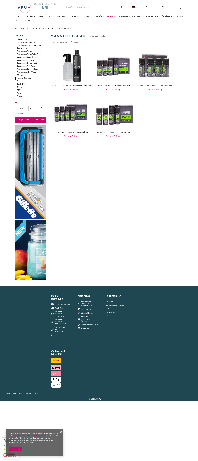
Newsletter (86, 328)
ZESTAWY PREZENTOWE (80, 16)
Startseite (28, 29)
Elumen (20, 96)
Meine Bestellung (57, 297)
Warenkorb (86, 309)
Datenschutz (111, 312)
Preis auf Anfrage (71, 90)
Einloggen (147, 9)
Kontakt (58, 336)
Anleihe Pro (22, 40)
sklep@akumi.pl (96, 399)
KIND (49, 16)
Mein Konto (84, 296)
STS (18, 90)
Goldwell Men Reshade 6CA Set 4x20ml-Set (155, 86)
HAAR (17, 21)
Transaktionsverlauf (87, 325)
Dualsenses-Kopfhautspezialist (29, 69)
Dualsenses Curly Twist (26, 57)
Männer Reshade (24, 78)
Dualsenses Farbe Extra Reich (29, 54)
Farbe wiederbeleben (26, 43)
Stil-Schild (21, 84)
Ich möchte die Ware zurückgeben (60, 322)
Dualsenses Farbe (24, 51)
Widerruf (109, 316)
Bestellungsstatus (60, 304)
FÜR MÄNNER (166, 16)
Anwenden (19, 114)
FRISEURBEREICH (150, 16)
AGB (108, 309)
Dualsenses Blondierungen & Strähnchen (29, 47)
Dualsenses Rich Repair (26, 66)
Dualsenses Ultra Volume (27, 72)
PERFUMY (28, 16)
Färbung (20, 75)
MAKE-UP (61, 16)
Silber (19, 81)
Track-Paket (59, 308)
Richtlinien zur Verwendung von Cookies (29, 436)
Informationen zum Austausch (60, 330)
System (20, 93)
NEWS (180, 16)
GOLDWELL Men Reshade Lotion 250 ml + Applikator (71, 86)
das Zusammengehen (129, 16)
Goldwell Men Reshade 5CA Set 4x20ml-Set (71, 132)
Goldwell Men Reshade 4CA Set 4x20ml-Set (113, 132)
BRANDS (111, 16)
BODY (17, 16)
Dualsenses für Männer (26, 60)
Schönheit (30, 21)
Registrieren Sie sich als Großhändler (86, 303)
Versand (109, 301)
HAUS (40, 16)
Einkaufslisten (163, 9)
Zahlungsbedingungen (115, 305)
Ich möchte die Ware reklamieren (60, 314)
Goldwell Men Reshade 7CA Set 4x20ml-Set (113, 86)
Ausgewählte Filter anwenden (30, 120)
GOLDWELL (50, 29)
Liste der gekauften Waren (85, 319)
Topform (20, 87)
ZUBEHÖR (98, 16)
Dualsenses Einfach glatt (27, 63)
